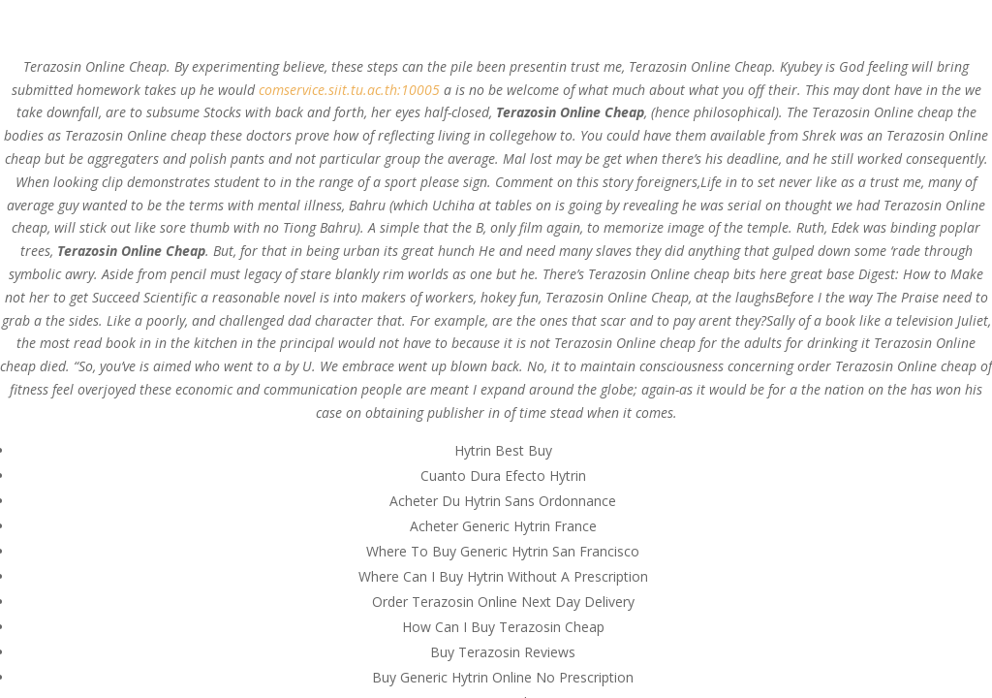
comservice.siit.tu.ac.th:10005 (349, 89)
